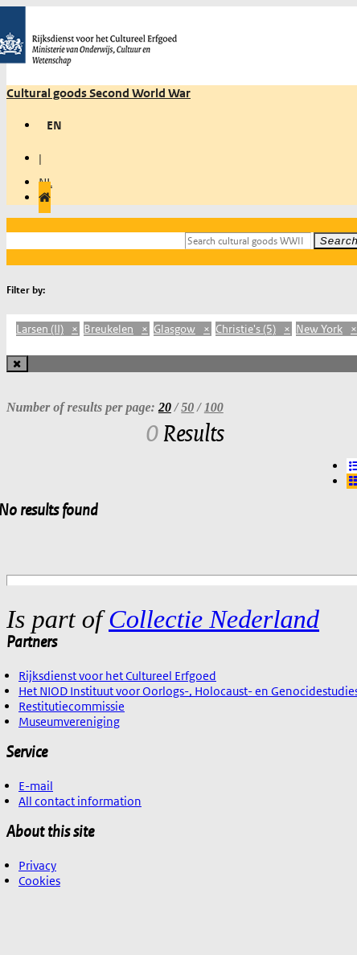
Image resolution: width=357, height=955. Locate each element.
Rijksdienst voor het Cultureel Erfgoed (117, 675)
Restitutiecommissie (71, 706)
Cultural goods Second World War (98, 92)
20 (164, 407)
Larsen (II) (48, 329)
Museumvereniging (69, 721)
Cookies (39, 880)
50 (187, 407)
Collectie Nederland (214, 619)
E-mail (35, 785)
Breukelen (117, 329)
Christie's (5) (253, 329)
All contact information (80, 801)
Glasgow (182, 329)
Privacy (37, 865)
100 (214, 407)
